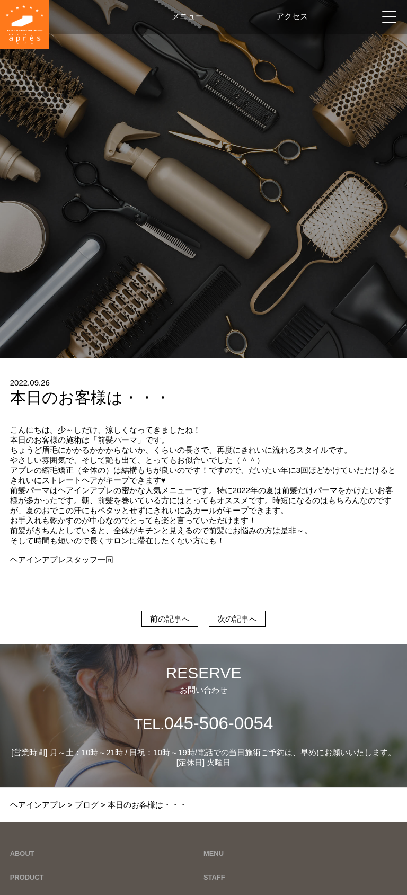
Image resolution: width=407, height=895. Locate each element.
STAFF (214, 877)
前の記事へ (170, 618)
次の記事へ (237, 618)
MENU (214, 853)
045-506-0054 (203, 723)
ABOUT (22, 853)
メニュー (188, 16)
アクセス (292, 16)
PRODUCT (27, 877)
